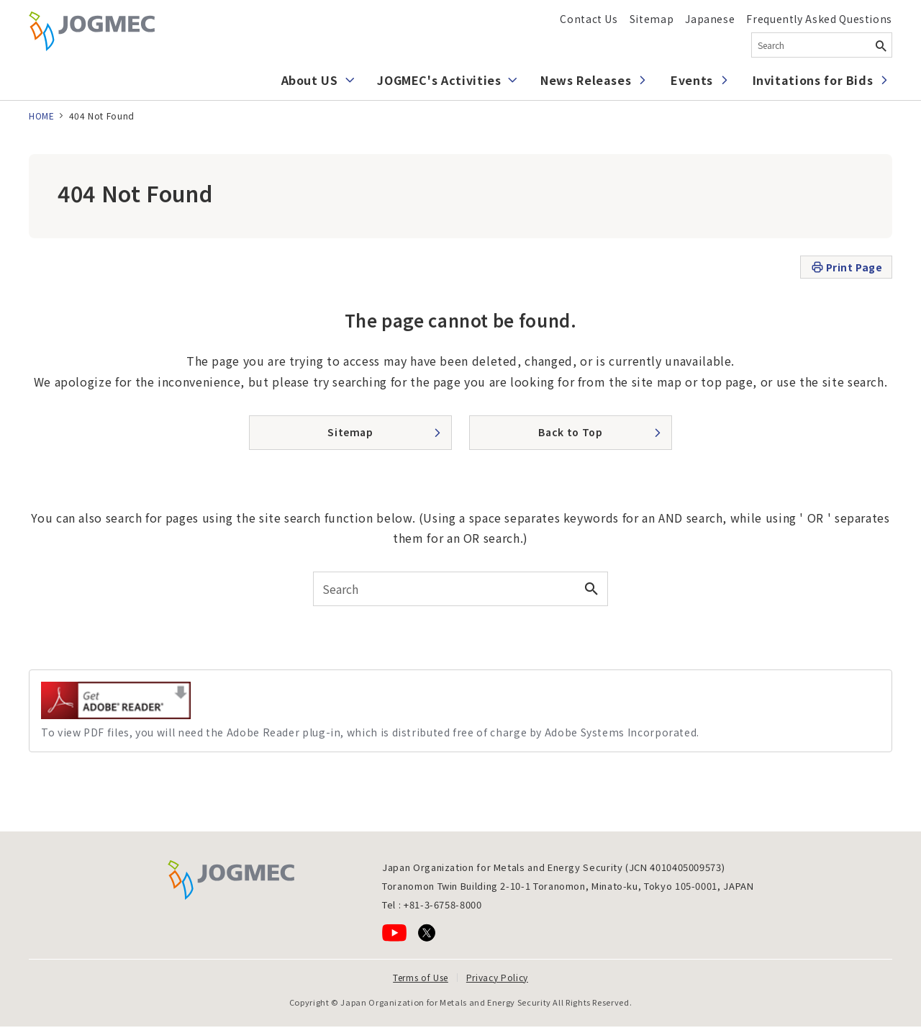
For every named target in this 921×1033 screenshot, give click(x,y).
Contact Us (588, 19)
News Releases (585, 80)
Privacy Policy (497, 977)
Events (692, 80)
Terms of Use (420, 977)
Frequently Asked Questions (819, 19)
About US (309, 80)
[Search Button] (880, 45)
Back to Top (570, 432)
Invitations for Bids (813, 80)
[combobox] (821, 45)
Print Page (846, 267)
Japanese (710, 19)
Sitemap (651, 19)
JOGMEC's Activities (439, 80)
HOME (42, 115)
